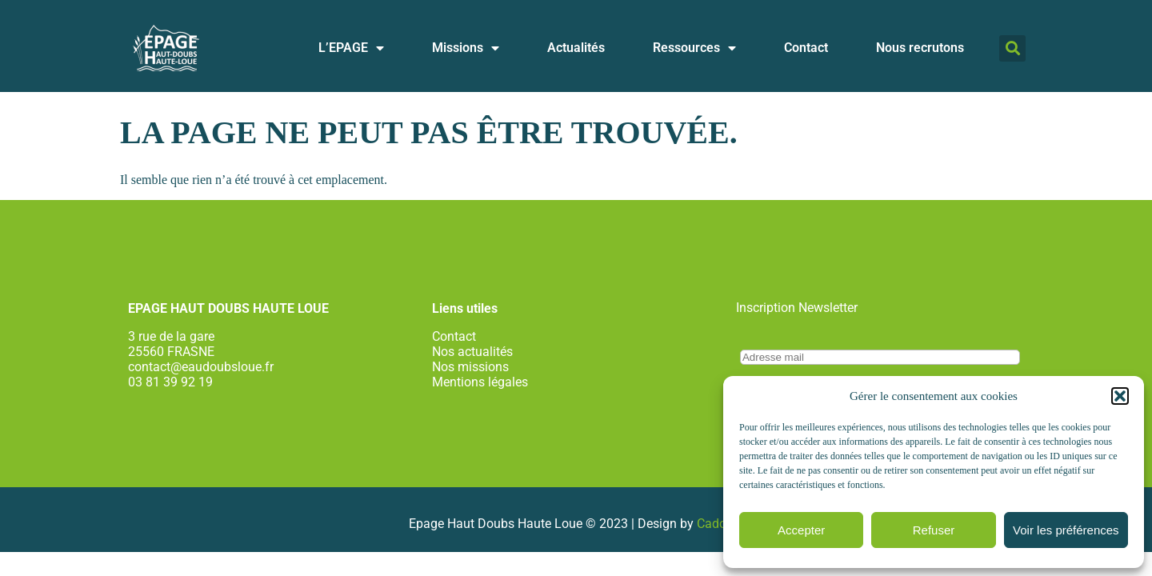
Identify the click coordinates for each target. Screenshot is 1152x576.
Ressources (694, 48)
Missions (465, 48)
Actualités (576, 47)
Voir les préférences (1066, 530)
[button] (1120, 396)
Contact (806, 47)
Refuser (934, 530)
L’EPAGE (351, 48)
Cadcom (720, 523)
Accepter (801, 530)
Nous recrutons (920, 47)
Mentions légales (480, 382)
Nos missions (470, 366)
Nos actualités (472, 351)
